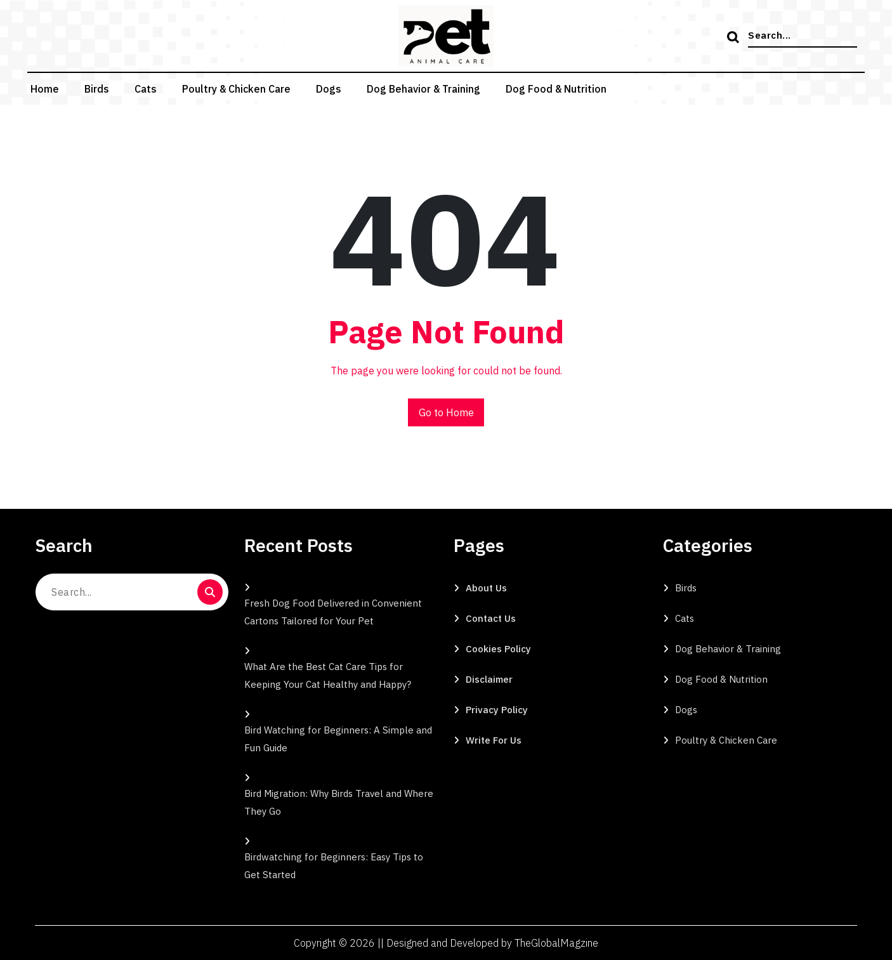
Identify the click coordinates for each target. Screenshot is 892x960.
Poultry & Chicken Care (236, 88)
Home (44, 88)
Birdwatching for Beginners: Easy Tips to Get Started (333, 866)
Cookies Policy (498, 649)
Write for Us (493, 740)
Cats (145, 88)
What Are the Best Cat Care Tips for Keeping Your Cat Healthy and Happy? (327, 675)
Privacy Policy (497, 710)
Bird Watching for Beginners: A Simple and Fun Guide (338, 739)
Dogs (328, 88)
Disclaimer (489, 679)
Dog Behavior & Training (423, 88)
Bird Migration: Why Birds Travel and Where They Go (338, 802)
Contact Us (491, 618)
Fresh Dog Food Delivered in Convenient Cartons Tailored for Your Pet (333, 612)
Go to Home (446, 412)
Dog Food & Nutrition (556, 88)
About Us (486, 588)
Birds (96, 88)
